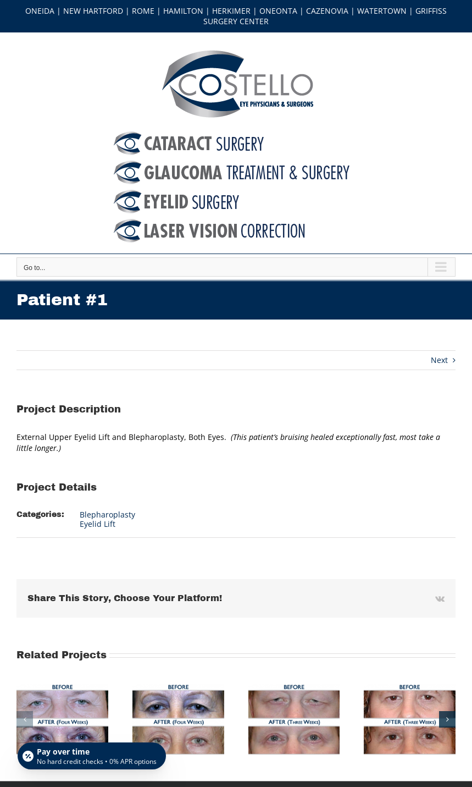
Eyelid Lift (97, 524)
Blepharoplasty (107, 514)
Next (439, 360)
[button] (24, 719)
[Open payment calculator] (92, 755)
